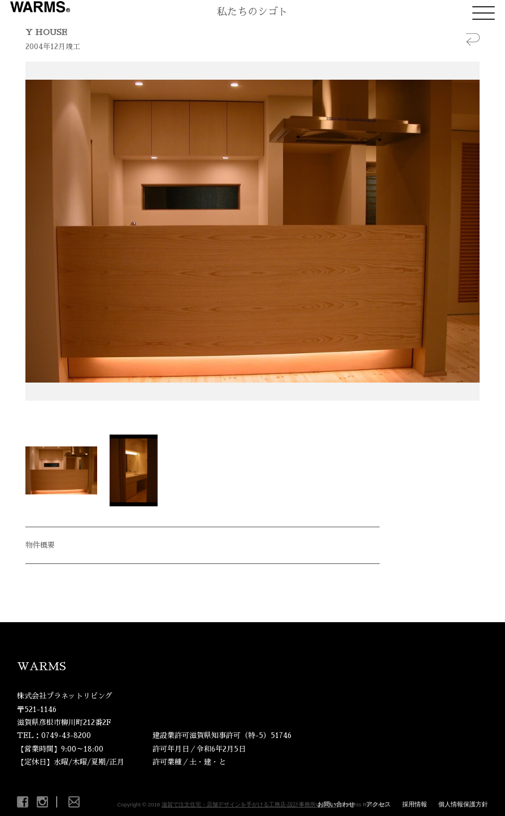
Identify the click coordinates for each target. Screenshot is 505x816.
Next (465, 231)
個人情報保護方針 (463, 804)
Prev (40, 231)
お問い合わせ (336, 804)
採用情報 (414, 804)
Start (248, 414)
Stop (257, 414)
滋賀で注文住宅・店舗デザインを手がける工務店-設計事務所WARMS (249, 804)
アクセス (378, 804)
